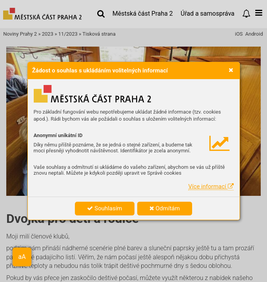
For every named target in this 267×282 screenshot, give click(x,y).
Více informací (210, 186)
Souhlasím (104, 208)
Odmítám (164, 208)
